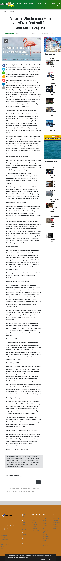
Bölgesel (31, 3)
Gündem (38, 3)
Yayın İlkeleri (4, 537)
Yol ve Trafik (44, 522)
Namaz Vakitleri (45, 526)
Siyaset (45, 3)
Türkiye (24, 3)
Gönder (39, 482)
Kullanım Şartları (5, 545)
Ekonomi (34, 528)
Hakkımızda (4, 535)
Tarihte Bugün (45, 533)
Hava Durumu (45, 519)
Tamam (50, 559)
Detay (43, 559)
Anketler (55, 520)
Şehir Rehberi (45, 541)
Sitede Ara (56, 518)
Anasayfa (4, 11)
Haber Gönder (5, 549)
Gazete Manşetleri (46, 544)
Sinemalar (46, 536)
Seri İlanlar (46, 538)
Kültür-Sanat (11, 11)
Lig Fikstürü (46, 531)
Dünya (19, 3)
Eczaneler (46, 529)
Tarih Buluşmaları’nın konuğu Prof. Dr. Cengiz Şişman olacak (54, 220)
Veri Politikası (4, 539)
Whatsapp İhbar (5, 547)
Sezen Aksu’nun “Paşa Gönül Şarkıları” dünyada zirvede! (52, 235)
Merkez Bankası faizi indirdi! (53, 109)
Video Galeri (23, 522)
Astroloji (55, 528)
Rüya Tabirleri (55, 525)
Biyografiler (56, 522)
